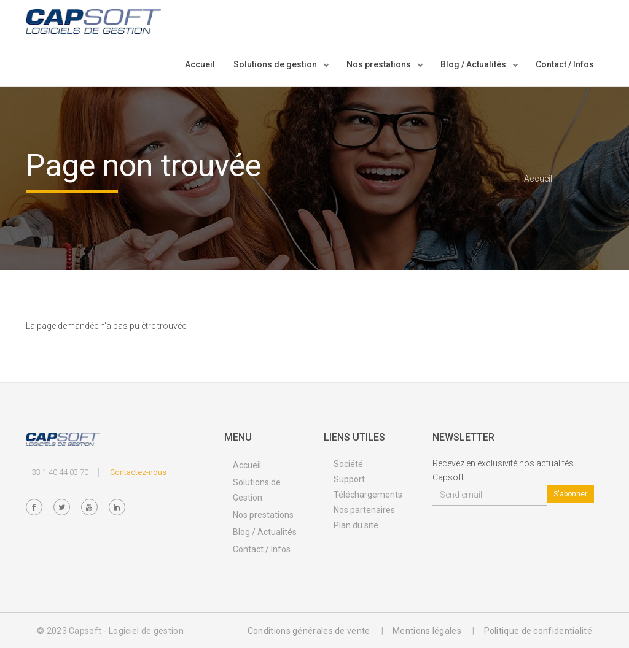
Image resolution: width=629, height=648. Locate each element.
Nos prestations (263, 515)
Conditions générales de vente (309, 631)
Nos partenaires (364, 510)
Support (349, 479)
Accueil (200, 64)
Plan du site (356, 525)
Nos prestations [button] (379, 64)
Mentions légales (427, 631)
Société (348, 464)
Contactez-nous (138, 472)
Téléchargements (368, 495)
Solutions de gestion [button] (276, 64)
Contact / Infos (565, 64)
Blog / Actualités (265, 532)
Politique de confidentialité (538, 631)
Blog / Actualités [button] (474, 64)
